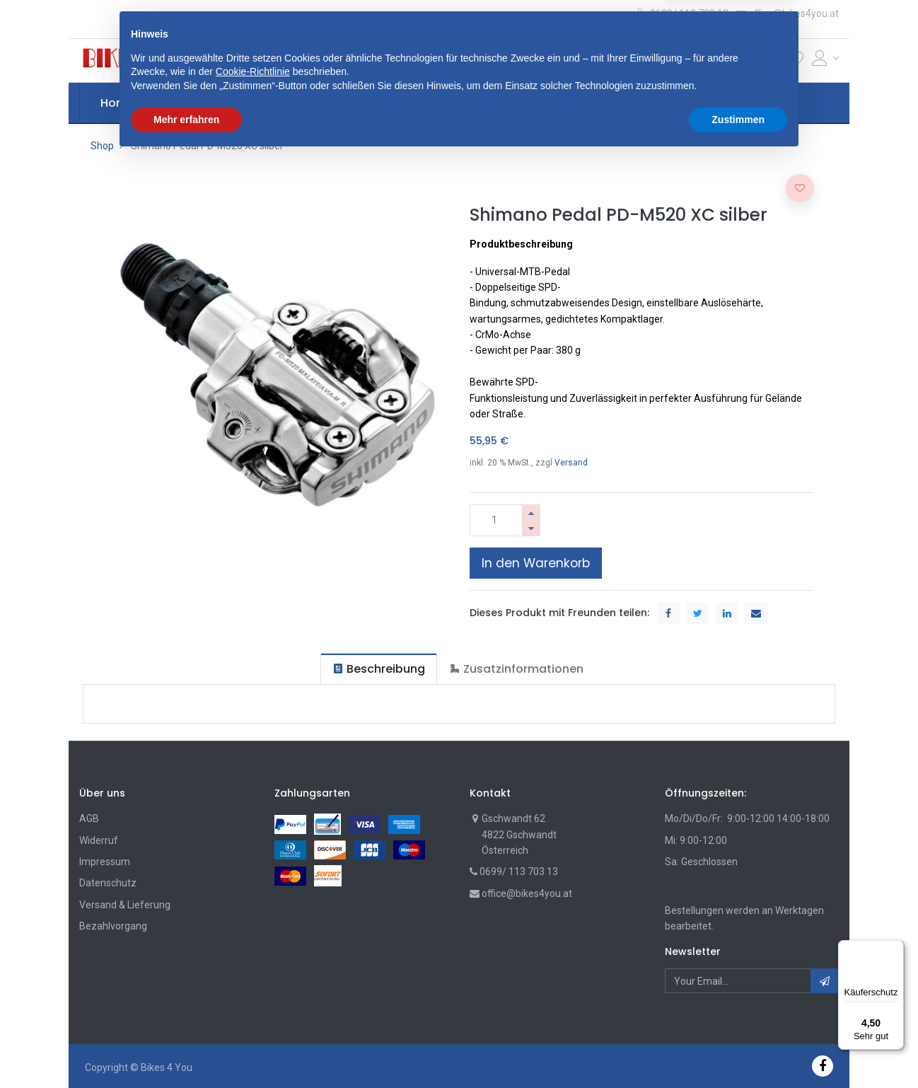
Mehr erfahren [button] (186, 1049)
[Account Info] (825, 58)
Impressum (104, 861)
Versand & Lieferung (124, 904)
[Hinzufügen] (531, 512)
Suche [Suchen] (611, 60)
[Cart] (773, 61)
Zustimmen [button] (738, 1049)
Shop (102, 145)
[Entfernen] (531, 528)
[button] (298, 60)
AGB (89, 818)
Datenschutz (107, 883)
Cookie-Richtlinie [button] (253, 1001)
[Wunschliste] (796, 61)
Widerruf (98, 840)
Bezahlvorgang (113, 926)
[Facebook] (822, 1065)
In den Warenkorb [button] (536, 563)
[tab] (378, 669)
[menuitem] (117, 103)
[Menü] (895, 948)
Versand (571, 463)
